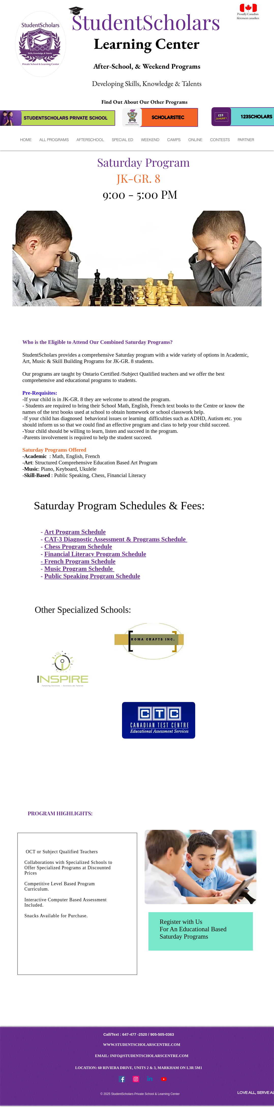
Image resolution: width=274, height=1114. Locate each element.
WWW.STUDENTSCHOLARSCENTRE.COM (141, 1045)
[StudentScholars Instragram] (136, 1079)
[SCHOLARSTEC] (168, 117)
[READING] (131, 298)
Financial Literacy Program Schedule (95, 554)
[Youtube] (164, 1079)
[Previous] (19, 258)
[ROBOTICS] (143, 298)
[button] (53, 139)
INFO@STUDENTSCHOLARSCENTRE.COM (149, 1056)
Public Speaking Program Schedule (92, 576)
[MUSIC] (138, 298)
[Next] (254, 258)
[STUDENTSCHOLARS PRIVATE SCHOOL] (65, 118)
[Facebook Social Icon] (122, 1079)
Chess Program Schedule (78, 546)
